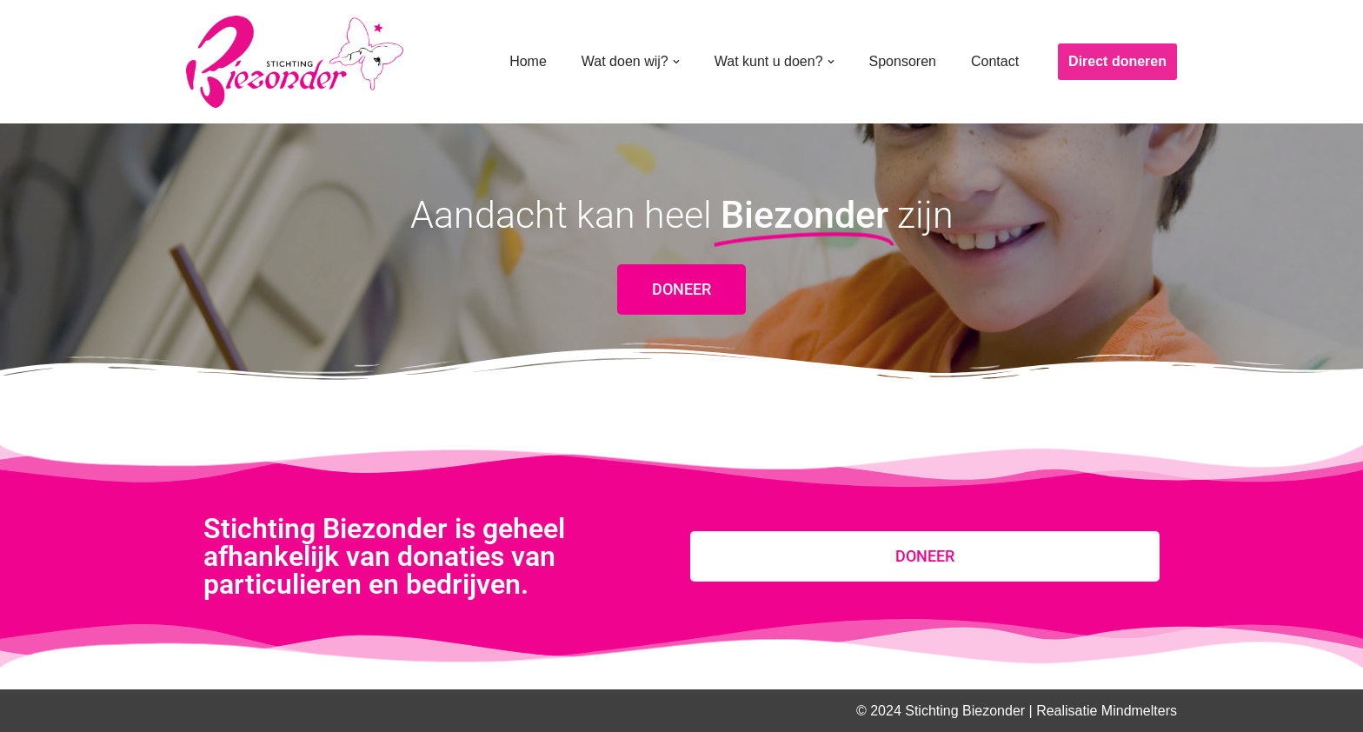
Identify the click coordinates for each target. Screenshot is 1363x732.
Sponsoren (902, 61)
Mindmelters (1139, 710)
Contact (995, 61)
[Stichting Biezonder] (294, 62)
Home (528, 61)
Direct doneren (1117, 61)
